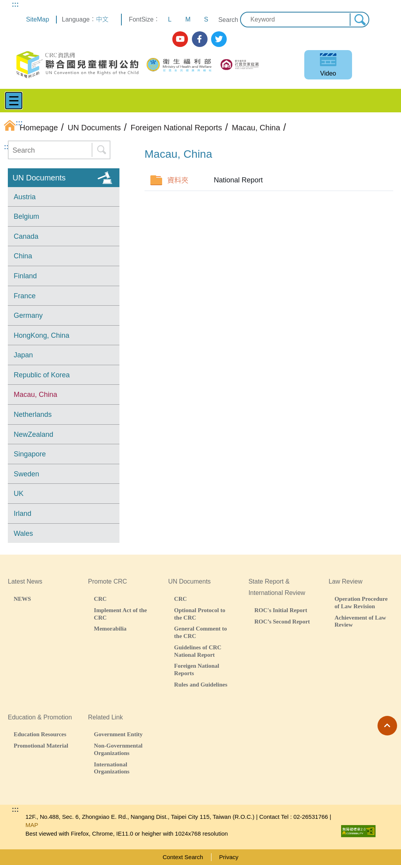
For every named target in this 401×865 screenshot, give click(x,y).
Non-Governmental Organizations (118, 749)
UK (18, 493)
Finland (25, 276)
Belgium (26, 216)
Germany (28, 315)
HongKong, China (41, 335)
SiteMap (37, 19)
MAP (31, 825)
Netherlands (33, 414)
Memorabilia (110, 628)
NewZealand (33, 434)
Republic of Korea (42, 375)
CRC (100, 599)
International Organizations (112, 768)
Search (228, 19)
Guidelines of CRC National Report (198, 651)
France (25, 296)
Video (328, 73)
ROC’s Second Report (282, 621)
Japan (23, 355)
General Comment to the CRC (200, 632)
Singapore (30, 454)
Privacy (228, 857)
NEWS (22, 599)
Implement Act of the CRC (120, 613)
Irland (22, 513)
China (23, 256)
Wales (23, 533)
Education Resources (40, 734)
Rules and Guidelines (201, 684)
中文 (102, 19)
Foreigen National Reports (196, 669)
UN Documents (39, 177)
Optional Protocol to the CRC (200, 613)
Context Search (183, 857)
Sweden (26, 474)
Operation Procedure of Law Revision (361, 602)
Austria (25, 197)
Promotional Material (41, 745)
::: (15, 4)
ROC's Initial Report (280, 610)
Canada (26, 236)
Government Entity (118, 734)
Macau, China (35, 394)
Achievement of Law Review (360, 621)
